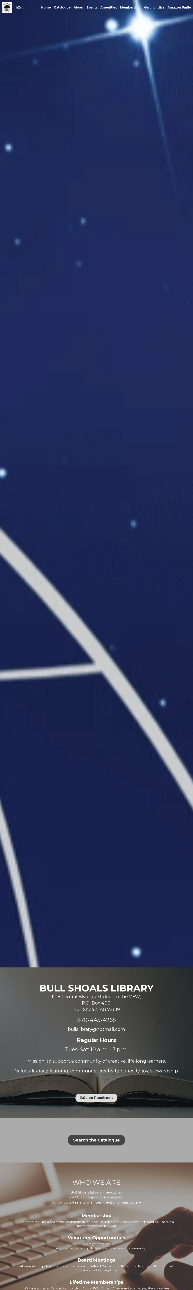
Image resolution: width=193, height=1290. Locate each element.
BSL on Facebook (96, 1097)
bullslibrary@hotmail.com (96, 1029)
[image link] (7, 7)
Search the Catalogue (96, 1142)
